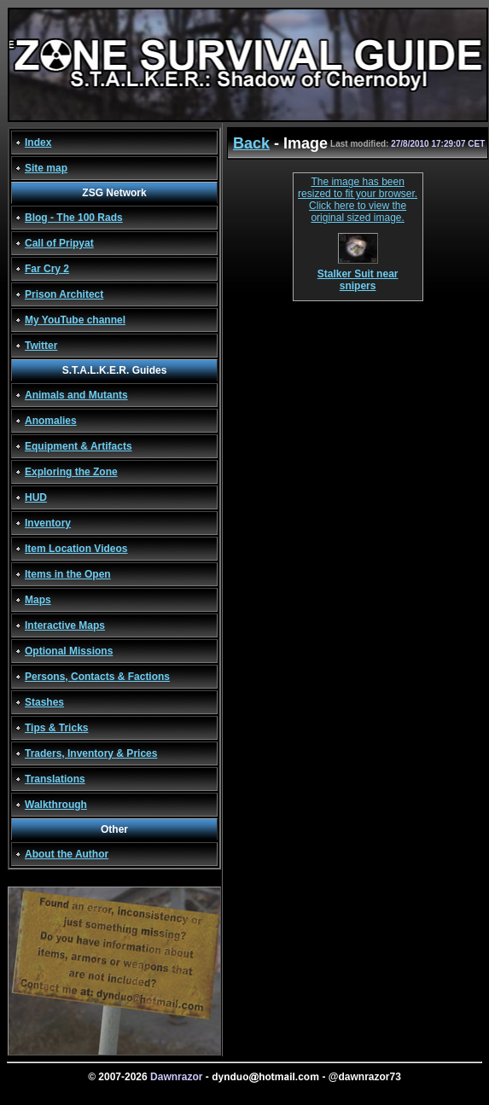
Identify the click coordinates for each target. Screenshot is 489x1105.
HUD (36, 497)
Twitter (41, 346)
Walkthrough (56, 805)
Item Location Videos (76, 549)
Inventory (48, 523)
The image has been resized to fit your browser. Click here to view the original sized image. (357, 200)
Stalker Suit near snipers (358, 275)
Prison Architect (64, 294)
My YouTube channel (75, 320)
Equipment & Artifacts (78, 446)
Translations (55, 779)
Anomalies (51, 421)
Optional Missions (69, 651)
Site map (46, 168)
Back (251, 143)
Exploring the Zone (71, 472)
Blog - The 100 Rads (74, 218)
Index (38, 142)
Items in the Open (68, 574)
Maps (38, 600)
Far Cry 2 (47, 269)
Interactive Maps (65, 625)
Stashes (44, 702)
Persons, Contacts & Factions (97, 677)
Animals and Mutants (76, 395)
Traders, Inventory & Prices (91, 753)
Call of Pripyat (59, 243)
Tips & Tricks (56, 728)
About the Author (66, 854)
